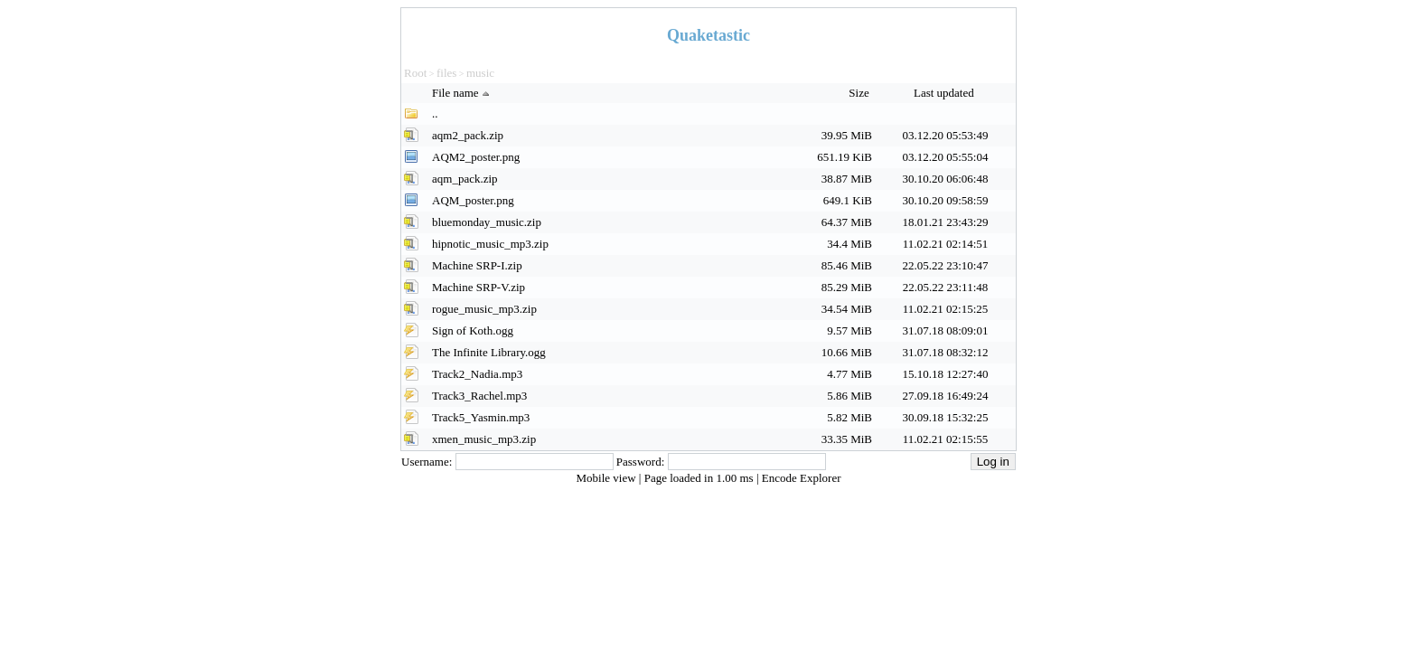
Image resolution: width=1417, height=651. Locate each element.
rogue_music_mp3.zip (484, 309)
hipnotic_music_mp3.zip (490, 243)
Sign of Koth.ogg (472, 330)
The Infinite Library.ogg (489, 352)
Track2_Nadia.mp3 (477, 374)
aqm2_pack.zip (467, 135)
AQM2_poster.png (476, 157)
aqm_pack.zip (465, 178)
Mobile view (608, 478)
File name (462, 92)
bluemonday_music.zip (486, 222)
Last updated (945, 92)
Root (415, 73)
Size (860, 92)
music (480, 73)
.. (435, 113)
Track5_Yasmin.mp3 (481, 417)
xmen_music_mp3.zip (484, 439)
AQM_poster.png (473, 200)
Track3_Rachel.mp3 (479, 395)
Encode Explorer (801, 478)
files (446, 73)
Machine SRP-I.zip (477, 265)
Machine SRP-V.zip (478, 287)
